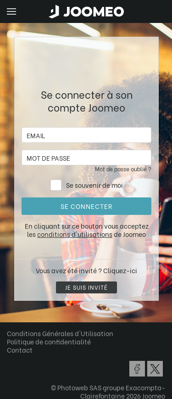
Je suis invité (86, 287)
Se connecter (86, 206)
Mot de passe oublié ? (123, 169)
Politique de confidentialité (49, 341)
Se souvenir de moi (94, 185)
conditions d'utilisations (74, 234)
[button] (24, 351)
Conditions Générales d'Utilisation (60, 333)
